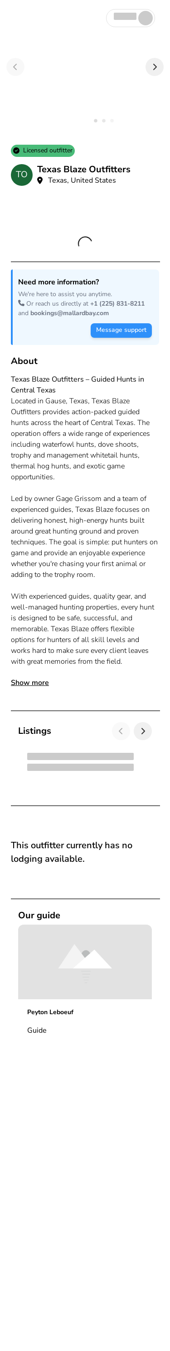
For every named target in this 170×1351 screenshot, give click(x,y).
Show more (30, 683)
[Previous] (15, 67)
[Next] (155, 67)
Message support (121, 330)
